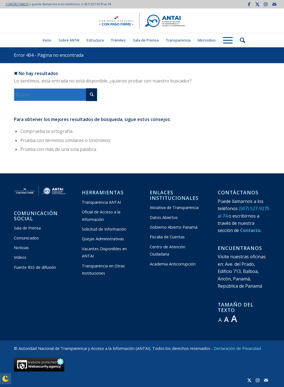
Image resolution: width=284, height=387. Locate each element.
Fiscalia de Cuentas (167, 236)
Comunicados (26, 238)
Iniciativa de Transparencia (174, 207)
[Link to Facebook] (249, 4)
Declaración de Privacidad (237, 348)
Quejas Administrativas (103, 238)
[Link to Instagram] (266, 4)
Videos (20, 257)
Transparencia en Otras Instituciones (103, 269)
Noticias (21, 247)
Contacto (250, 230)
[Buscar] (240, 40)
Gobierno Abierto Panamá (173, 227)
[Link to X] (257, 4)
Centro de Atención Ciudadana (167, 250)
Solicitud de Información (104, 229)
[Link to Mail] (274, 4)
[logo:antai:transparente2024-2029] (142, 21)
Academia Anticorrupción (173, 264)
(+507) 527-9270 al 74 (96, 4)
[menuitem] (47, 40)
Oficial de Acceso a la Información (101, 215)
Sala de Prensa (27, 228)
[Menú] (227, 40)
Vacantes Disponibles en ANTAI (104, 252)
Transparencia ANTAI (101, 202)
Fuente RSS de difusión (35, 267)
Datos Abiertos (164, 217)
